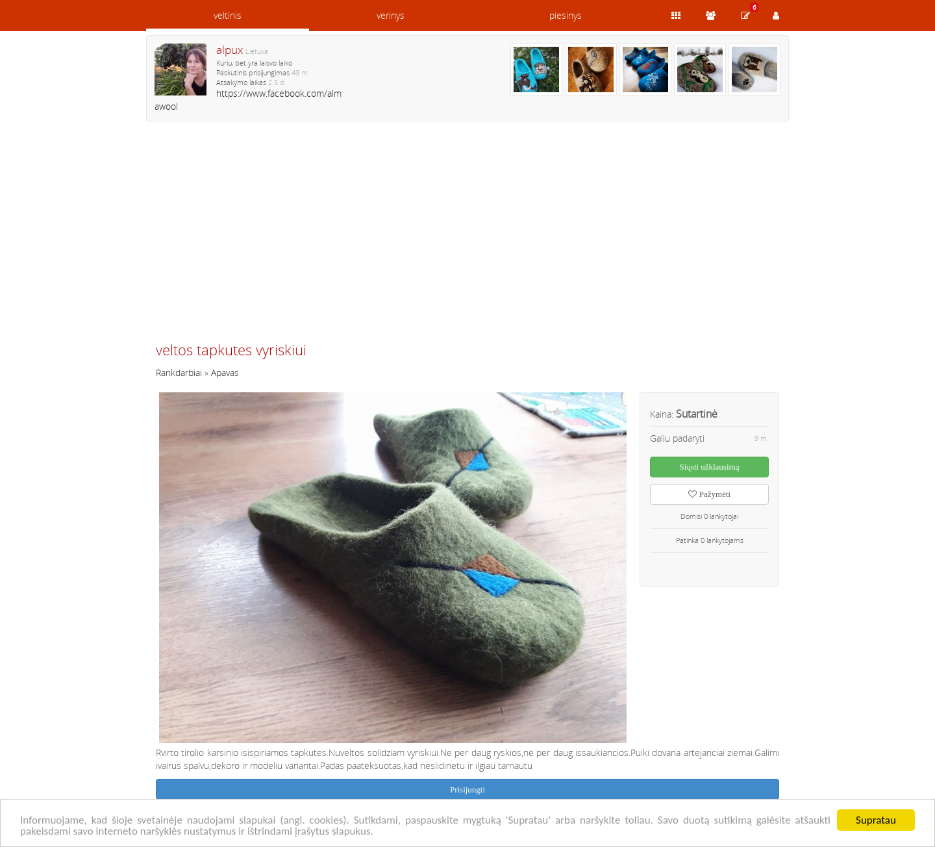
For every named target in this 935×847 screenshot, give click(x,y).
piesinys (565, 15)
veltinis (228, 15)
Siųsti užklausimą (710, 466)
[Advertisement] (467, 237)
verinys (391, 15)
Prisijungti (467, 789)
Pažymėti (709, 494)
